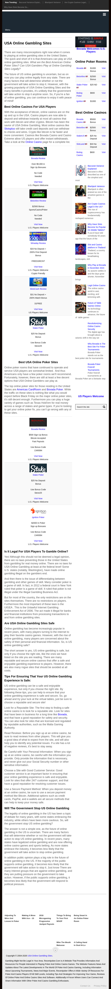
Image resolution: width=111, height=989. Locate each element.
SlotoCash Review (38, 289)
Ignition (79, 101)
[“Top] (55, 950)
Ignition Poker (38, 517)
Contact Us (85, 986)
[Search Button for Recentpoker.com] (104, 406)
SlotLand (80, 144)
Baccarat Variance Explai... (30, 2)
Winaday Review (38, 243)
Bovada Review (38, 158)
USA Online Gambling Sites (39, 956)
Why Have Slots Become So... (16, 7)
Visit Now (38, 182)
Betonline (80, 76)
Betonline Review (38, 201)
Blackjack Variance (53, 2)
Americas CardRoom (29, 389)
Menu (7, 30)
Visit (104, 68)
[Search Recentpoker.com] (91, 407)
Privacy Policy (100, 986)
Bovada (62, 714)
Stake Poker (38, 328)
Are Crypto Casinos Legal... (75, 2)
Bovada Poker (55, 389)
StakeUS (80, 136)
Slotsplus (9, 128)
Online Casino (33, 142)
